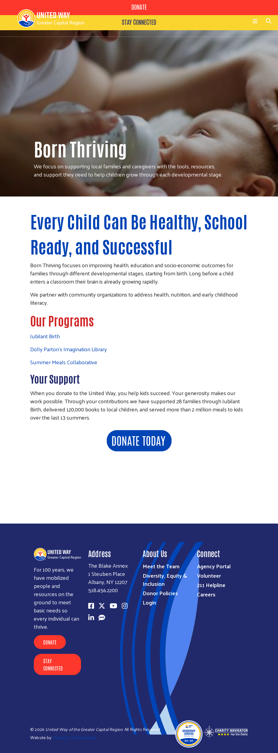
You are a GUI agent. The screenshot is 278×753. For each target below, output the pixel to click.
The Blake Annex (108, 565)
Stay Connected (53, 664)
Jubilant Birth (45, 336)
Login (149, 602)
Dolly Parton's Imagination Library (68, 349)
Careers (206, 594)
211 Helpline (211, 584)
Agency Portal (214, 566)
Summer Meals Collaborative (63, 362)
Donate (50, 642)
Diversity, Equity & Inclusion (165, 579)
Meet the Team (161, 566)
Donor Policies (160, 593)
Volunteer (209, 575)
